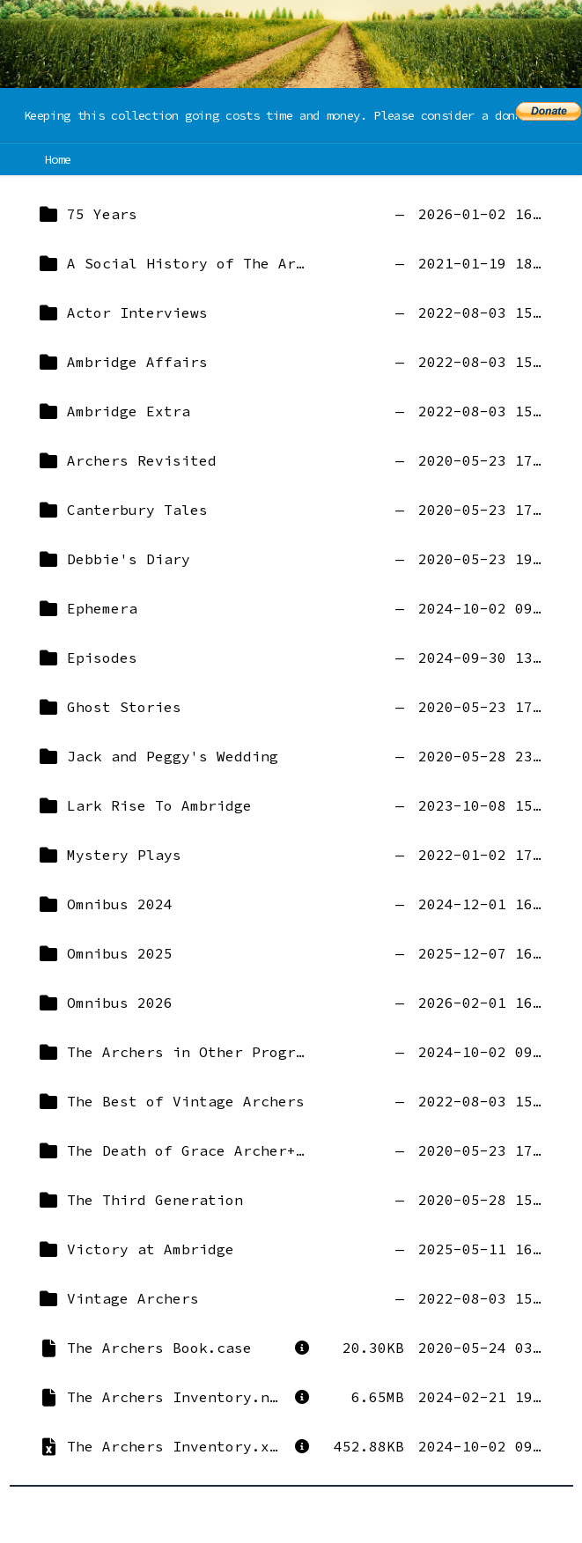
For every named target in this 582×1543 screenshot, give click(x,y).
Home (58, 159)
